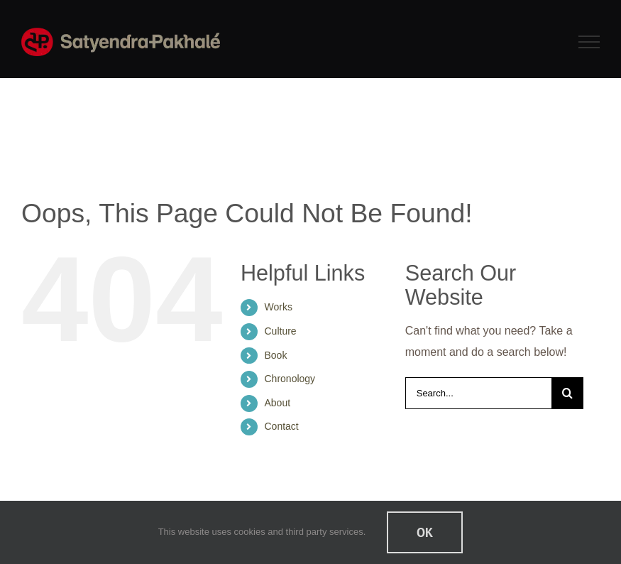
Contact (282, 426)
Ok (425, 532)
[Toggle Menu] (589, 42)
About (278, 402)
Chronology (290, 378)
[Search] (567, 393)
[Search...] (478, 393)
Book (276, 355)
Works (278, 307)
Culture (281, 331)
